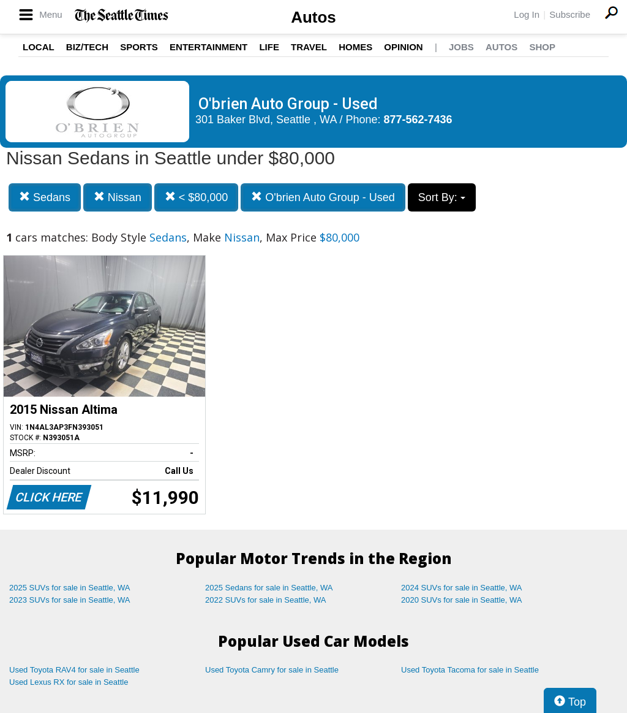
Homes (355, 47)
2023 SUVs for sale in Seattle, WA (69, 599)
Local (38, 47)
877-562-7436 (418, 119)
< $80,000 (196, 197)
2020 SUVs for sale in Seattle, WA (461, 599)
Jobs (461, 47)
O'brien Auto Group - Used (323, 197)
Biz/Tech (87, 47)
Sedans (44, 197)
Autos (313, 17)
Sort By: (441, 197)
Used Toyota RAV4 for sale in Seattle (74, 669)
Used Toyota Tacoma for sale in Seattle (470, 669)
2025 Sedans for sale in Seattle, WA (268, 587)
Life (269, 47)
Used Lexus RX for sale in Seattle (68, 682)
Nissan (117, 197)
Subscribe (569, 14)
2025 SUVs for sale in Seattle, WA (69, 587)
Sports (139, 47)
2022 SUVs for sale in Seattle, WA (265, 599)
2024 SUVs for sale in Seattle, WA (461, 587)
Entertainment (208, 47)
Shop (542, 47)
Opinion (403, 47)
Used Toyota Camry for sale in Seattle (272, 669)
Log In (526, 14)
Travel (309, 47)
